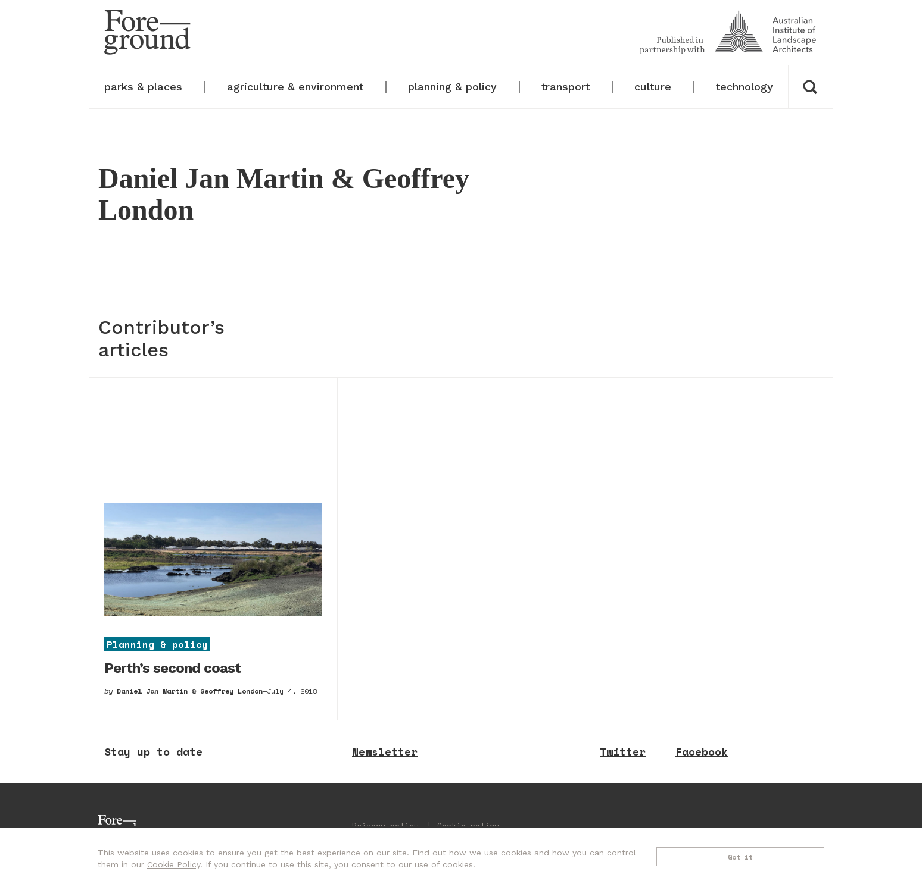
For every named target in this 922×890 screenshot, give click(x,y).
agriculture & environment (295, 86)
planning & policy (452, 86)
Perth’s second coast (172, 668)
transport (565, 86)
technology (744, 86)
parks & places (143, 86)
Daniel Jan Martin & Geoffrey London (190, 691)
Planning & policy (157, 644)
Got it (740, 857)
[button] (810, 86)
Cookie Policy (173, 864)
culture (652, 86)
